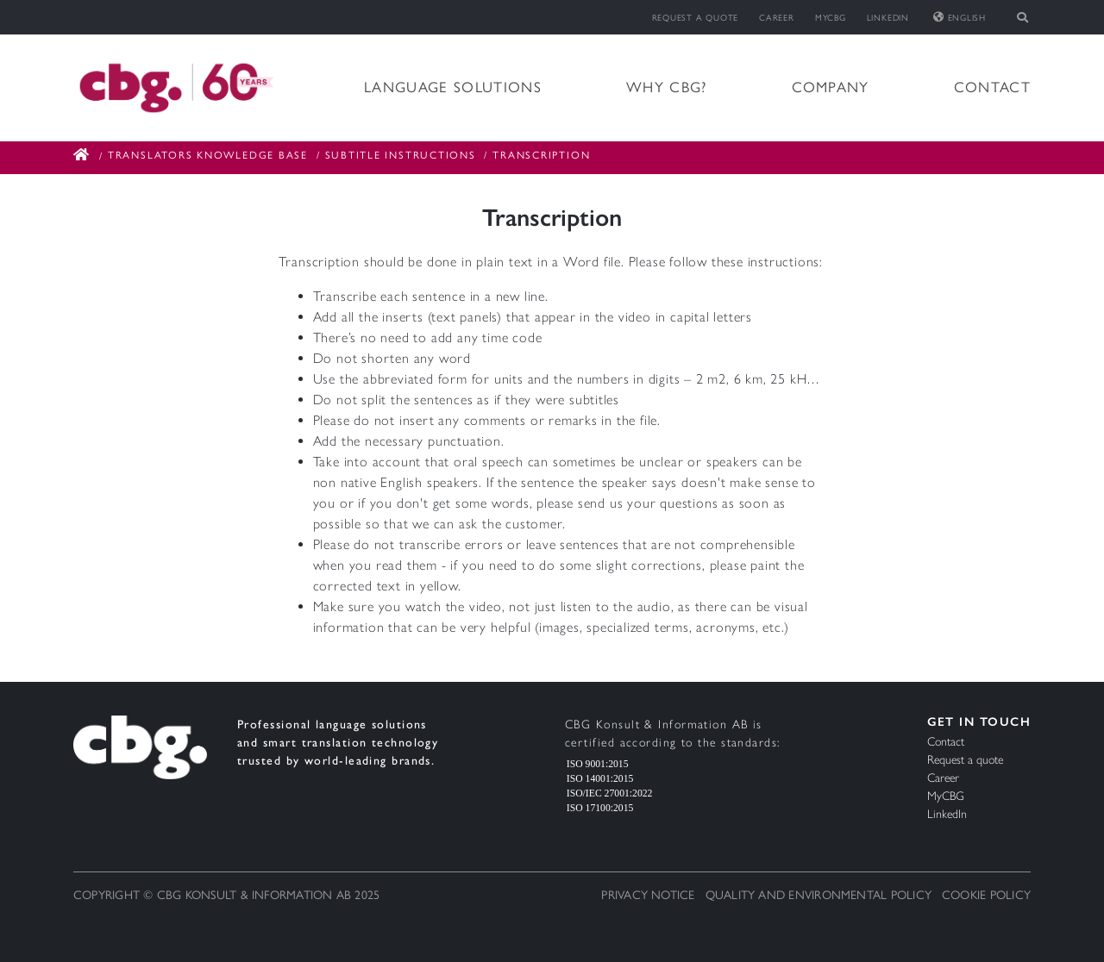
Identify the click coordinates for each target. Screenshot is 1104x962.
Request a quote (695, 17)
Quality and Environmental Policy (819, 895)
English (959, 17)
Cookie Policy (986, 895)
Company (830, 87)
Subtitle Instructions (400, 155)
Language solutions (453, 87)
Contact (992, 87)
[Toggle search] (1023, 17)
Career (776, 17)
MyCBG (830, 17)
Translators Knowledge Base (208, 155)
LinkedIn (888, 17)
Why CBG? (666, 87)
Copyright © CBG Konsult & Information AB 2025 (226, 895)
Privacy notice (647, 895)
